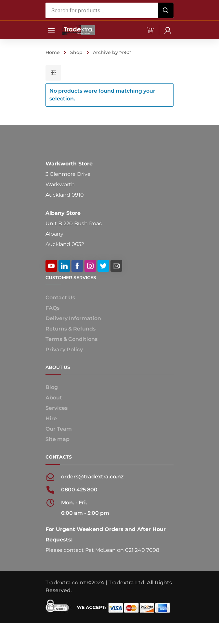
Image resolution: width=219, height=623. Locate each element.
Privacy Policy (64, 349)
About (53, 398)
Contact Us (60, 297)
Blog (51, 387)
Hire (51, 418)
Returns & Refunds (70, 329)
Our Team (58, 429)
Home (52, 52)
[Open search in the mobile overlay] (109, 10)
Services (56, 408)
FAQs (52, 308)
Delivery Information (73, 318)
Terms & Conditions (71, 339)
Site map (57, 439)
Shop (76, 52)
